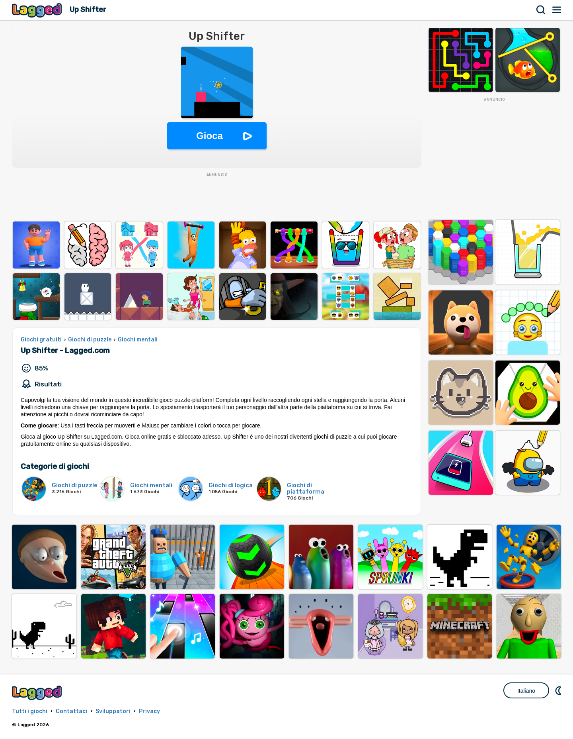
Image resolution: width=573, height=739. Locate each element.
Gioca (209, 135)
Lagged (38, 10)
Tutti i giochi (29, 711)
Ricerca (541, 10)
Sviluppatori (113, 711)
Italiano (526, 691)
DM (559, 690)
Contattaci (71, 711)
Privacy (149, 711)
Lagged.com (38, 692)
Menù (557, 10)
